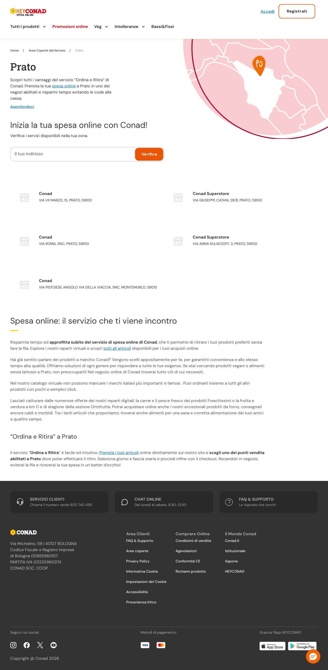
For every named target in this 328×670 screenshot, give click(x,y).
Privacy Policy (137, 561)
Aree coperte (137, 551)
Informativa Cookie (142, 571)
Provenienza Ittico (141, 602)
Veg (97, 26)
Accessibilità (137, 592)
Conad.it (232, 541)
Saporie (231, 561)
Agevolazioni (186, 551)
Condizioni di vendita (193, 541)
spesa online (64, 86)
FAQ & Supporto (139, 541)
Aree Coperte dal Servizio (47, 50)
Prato (79, 50)
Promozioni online (70, 26)
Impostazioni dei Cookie (146, 582)
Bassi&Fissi (162, 26)
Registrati (297, 11)
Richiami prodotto (191, 571)
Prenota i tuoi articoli (119, 452)
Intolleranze (126, 26)
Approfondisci (22, 107)
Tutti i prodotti (24, 26)
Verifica (149, 154)
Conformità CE (188, 561)
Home (14, 50)
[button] (313, 656)
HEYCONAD (234, 571)
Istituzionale (235, 551)
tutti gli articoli (117, 348)
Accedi (267, 11)
